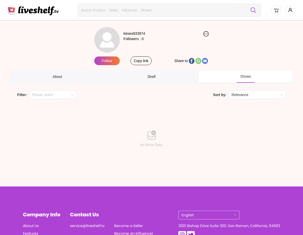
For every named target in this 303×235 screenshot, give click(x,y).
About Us (31, 225)
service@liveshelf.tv (87, 225)
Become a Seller (128, 225)
